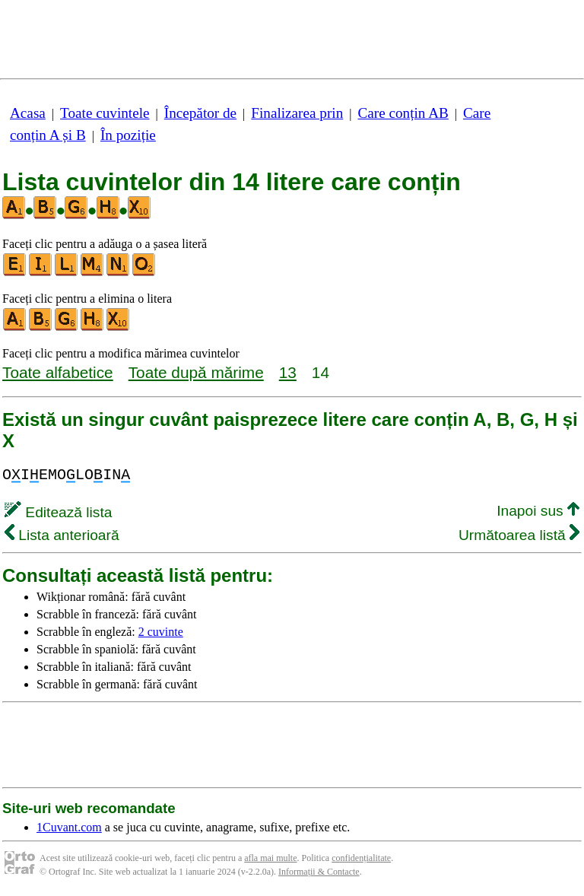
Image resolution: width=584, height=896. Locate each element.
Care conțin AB (402, 113)
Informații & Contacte (319, 871)
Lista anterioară (62, 535)
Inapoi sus (538, 511)
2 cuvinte (160, 631)
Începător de (200, 113)
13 (288, 372)
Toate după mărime (196, 372)
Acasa (28, 113)
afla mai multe (270, 858)
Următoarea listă (519, 535)
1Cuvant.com (69, 827)
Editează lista (58, 512)
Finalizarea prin (297, 113)
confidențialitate (361, 858)
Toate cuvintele (104, 113)
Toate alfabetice (57, 372)
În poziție (128, 135)
